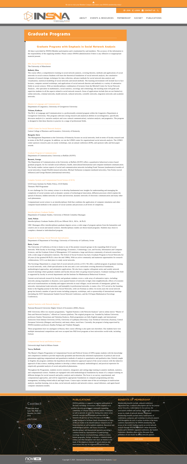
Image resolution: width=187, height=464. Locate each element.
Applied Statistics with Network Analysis (44, 304)
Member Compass (86, 5)
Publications (153, 18)
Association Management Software (34, 460)
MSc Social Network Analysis (39, 64)
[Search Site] (158, 10)
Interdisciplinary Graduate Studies (41, 212)
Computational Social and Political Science (44, 341)
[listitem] (93, 5)
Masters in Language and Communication (44, 104)
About (83, 18)
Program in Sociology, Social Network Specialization (48, 238)
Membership (124, 18)
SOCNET (138, 18)
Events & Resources (102, 18)
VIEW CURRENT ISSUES (93, 449)
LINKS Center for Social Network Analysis (44, 128)
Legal (115, 460)
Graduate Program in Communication (42, 153)
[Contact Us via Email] (39, 426)
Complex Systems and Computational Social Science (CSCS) (51, 180)
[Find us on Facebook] (29, 426)
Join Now (139, 439)
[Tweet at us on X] (34, 426)
